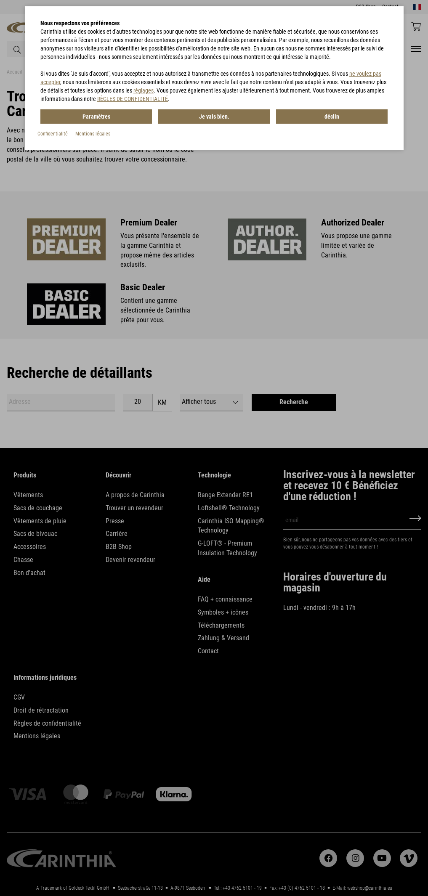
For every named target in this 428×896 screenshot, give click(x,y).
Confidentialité (52, 134)
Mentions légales (92, 134)
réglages (143, 90)
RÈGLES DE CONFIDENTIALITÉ (132, 98)
